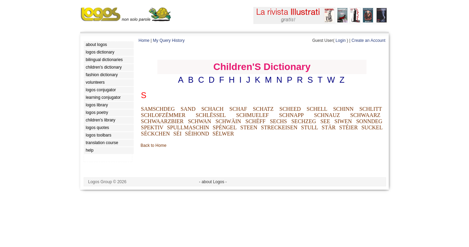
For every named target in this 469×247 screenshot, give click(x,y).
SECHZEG (303, 121)
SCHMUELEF (252, 115)
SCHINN (343, 109)
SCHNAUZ (327, 115)
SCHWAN (199, 121)
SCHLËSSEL (211, 115)
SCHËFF (255, 121)
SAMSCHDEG (158, 109)
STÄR (329, 127)
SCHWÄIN (228, 121)
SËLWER (223, 134)
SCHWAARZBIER (162, 121)
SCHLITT (370, 109)
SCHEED (290, 109)
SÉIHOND (197, 134)
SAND (188, 109)
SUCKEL (372, 127)
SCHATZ (263, 109)
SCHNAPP (291, 115)
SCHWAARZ (365, 115)
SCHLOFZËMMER (163, 115)
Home (144, 40)
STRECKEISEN (279, 127)
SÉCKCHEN (155, 134)
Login (341, 40)
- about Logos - (213, 181)
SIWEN (343, 121)
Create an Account (368, 40)
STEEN (248, 127)
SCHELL (316, 109)
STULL (309, 127)
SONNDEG (369, 121)
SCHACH (212, 109)
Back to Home (153, 145)
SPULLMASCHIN (188, 127)
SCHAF (238, 109)
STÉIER (348, 127)
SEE (325, 121)
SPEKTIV (152, 127)
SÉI (177, 134)
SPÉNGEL (225, 127)
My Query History (169, 40)
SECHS (278, 121)
